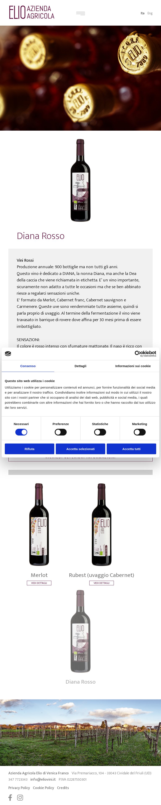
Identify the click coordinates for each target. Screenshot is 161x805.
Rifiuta (29, 449)
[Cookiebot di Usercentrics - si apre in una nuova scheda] (137, 354)
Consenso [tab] (28, 366)
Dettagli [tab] (80, 366)
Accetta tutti (131, 449)
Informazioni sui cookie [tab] (133, 366)
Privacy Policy (19, 788)
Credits (63, 788)
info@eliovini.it (43, 779)
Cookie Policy (43, 788)
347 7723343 (17, 779)
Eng (150, 13)
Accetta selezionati (80, 449)
